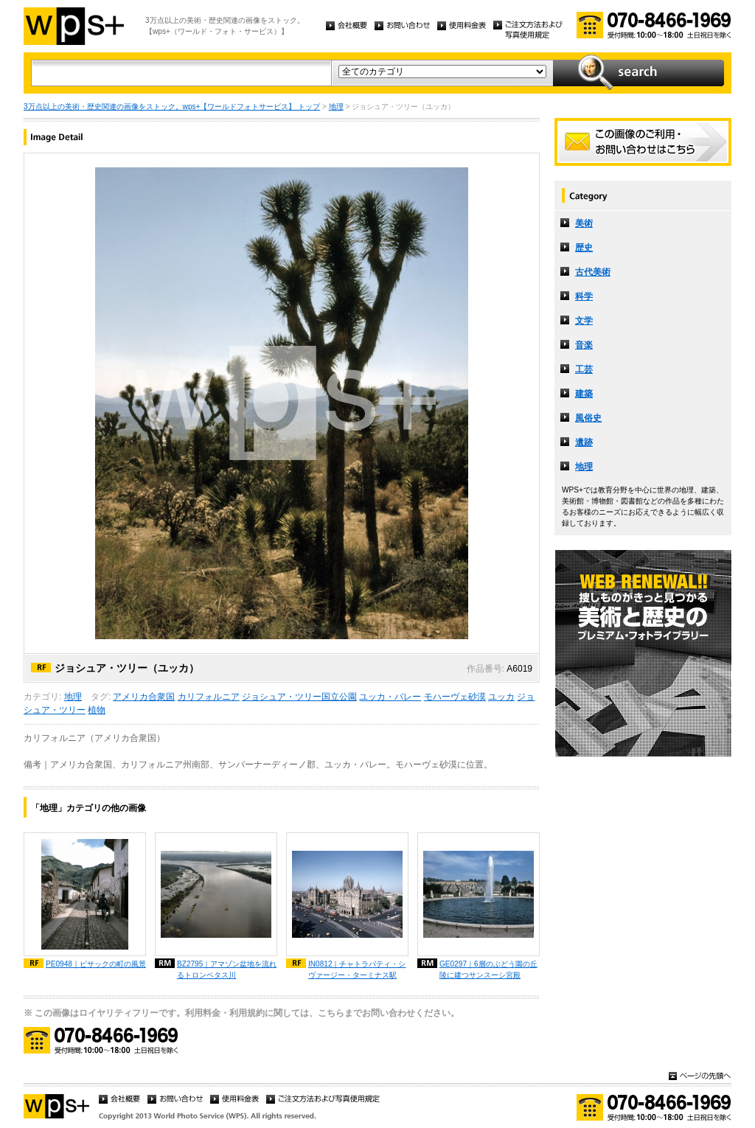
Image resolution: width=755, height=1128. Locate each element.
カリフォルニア (209, 697)
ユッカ (501, 697)
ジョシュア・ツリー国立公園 (299, 697)
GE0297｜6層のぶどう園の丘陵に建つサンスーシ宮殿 (488, 969)
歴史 (584, 248)
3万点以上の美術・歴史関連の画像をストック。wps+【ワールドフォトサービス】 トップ (172, 106)
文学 (584, 321)
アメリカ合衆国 (144, 697)
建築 (584, 394)
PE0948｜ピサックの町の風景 (96, 964)
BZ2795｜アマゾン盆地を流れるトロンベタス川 (226, 969)
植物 (96, 710)
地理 (336, 106)
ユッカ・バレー (390, 697)
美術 (584, 223)
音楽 (584, 345)
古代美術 (592, 272)
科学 (584, 296)
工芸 (584, 369)
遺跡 (584, 442)
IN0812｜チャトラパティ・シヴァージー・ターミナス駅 (357, 969)
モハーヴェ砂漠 (455, 697)
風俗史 (588, 418)
